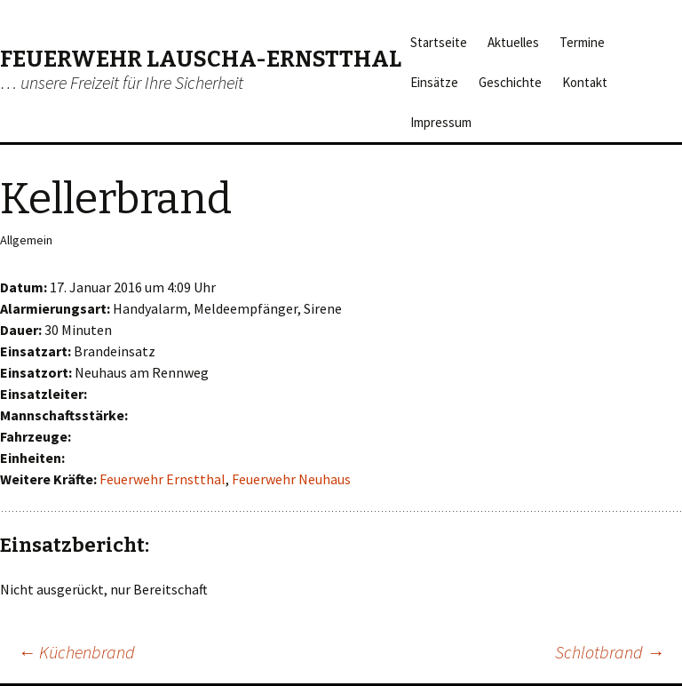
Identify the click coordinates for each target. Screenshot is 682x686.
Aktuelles (513, 42)
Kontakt (584, 82)
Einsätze (434, 82)
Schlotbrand (609, 652)
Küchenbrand (76, 652)
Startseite (438, 42)
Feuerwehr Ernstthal (162, 479)
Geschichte (510, 82)
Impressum (441, 122)
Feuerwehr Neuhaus (291, 479)
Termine (582, 42)
